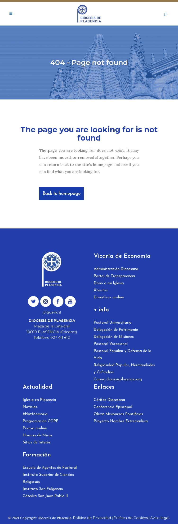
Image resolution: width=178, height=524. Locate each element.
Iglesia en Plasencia (39, 400)
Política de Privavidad (92, 517)
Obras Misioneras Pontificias (118, 414)
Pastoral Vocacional (111, 344)
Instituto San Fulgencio (43, 489)
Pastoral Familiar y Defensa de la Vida (122, 354)
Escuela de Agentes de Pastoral (50, 468)
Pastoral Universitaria (112, 323)
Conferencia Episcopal (113, 407)
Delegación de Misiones (114, 337)
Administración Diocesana (116, 269)
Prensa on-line (35, 428)
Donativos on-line (109, 297)
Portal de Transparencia (114, 276)
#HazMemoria (35, 414)
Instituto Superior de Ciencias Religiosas (48, 478)
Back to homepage (61, 193)
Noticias (30, 407)
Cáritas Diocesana (109, 400)
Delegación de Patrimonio (116, 330)
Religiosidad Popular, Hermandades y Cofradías (124, 368)
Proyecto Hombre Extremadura (121, 421)
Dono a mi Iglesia (109, 283)
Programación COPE (40, 421)
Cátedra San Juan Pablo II (45, 496)
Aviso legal (159, 517)
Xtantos (101, 290)
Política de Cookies (131, 517)
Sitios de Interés (36, 442)
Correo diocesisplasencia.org (118, 379)
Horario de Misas (37, 435)
